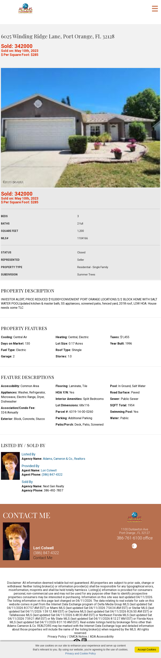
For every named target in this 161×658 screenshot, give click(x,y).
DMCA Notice (78, 636)
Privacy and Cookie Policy (80, 653)
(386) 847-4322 (52, 474)
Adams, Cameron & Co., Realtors (64, 459)
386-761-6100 (135, 538)
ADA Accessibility (102, 636)
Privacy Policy (57, 636)
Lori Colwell (49, 470)
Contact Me (42, 557)
